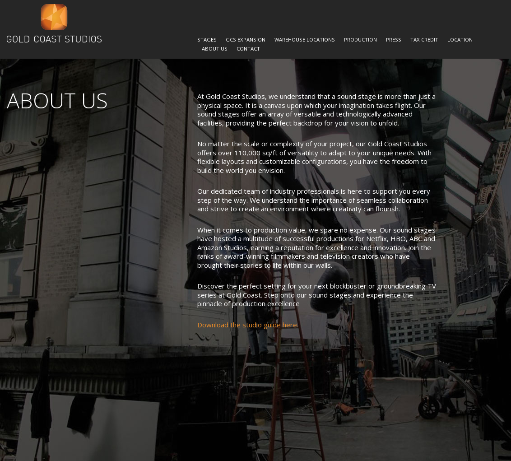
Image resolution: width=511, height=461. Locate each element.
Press (393, 39)
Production (360, 39)
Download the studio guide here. (247, 324)
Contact (248, 48)
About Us (215, 48)
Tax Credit (424, 39)
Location (460, 39)
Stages (207, 39)
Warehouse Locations (304, 39)
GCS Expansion (245, 39)
